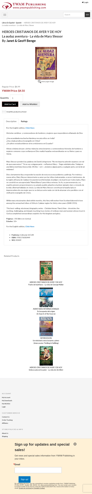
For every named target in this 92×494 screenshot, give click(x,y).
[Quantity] (16, 98)
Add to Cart (10, 104)
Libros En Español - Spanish (11, 23)
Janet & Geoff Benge (21, 41)
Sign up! (24, 479)
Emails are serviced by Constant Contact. (32, 488)
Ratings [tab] (24, 121)
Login (85, 2)
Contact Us (6, 417)
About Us (5, 433)
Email (17, 465)
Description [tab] (11, 121)
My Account (6, 397)
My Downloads (7, 401)
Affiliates (5, 423)
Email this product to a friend (16, 112)
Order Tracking (7, 420)
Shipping (5, 436)
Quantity (4, 98)
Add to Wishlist (29, 104)
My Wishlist (6, 404)
